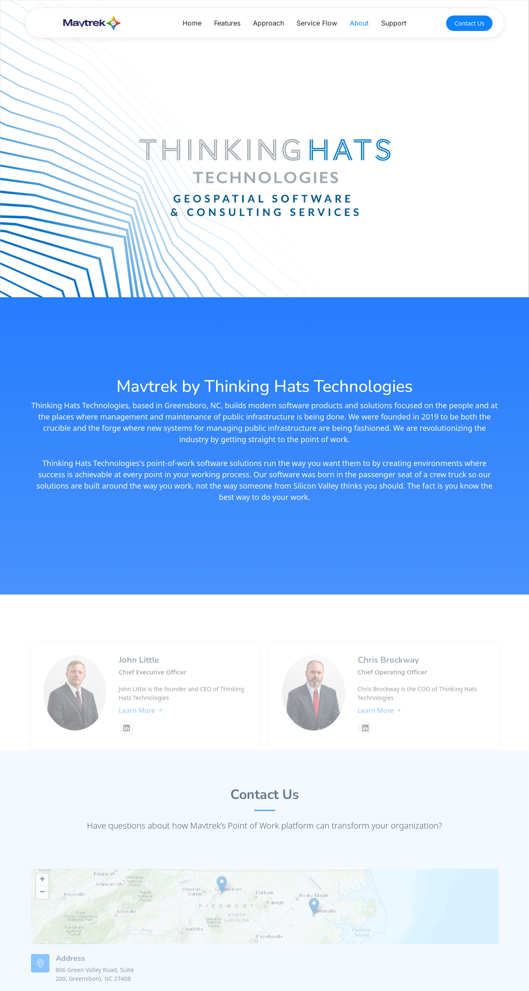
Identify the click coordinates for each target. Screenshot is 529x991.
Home (192, 23)
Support (393, 23)
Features (227, 23)
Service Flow (317, 23)
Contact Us (469, 23)
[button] (222, 902)
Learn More (141, 728)
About (359, 23)
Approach (268, 23)
